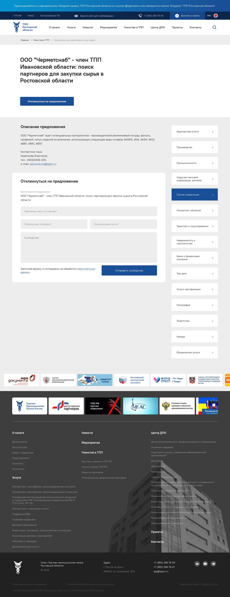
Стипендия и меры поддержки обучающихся (175, 506)
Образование (158, 466)
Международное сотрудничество (169, 517)
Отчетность (18, 468)
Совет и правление (22, 452)
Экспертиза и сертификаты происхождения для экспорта (43, 486)
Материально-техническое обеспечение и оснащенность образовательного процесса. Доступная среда (182, 484)
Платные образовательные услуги (170, 490)
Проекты (177, 27)
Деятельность (19, 441)
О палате (54, 27)
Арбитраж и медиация (24, 541)
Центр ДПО (158, 27)
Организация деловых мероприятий (32, 535)
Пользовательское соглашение (29, 584)
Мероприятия (108, 27)
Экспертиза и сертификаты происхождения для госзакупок (45, 492)
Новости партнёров (92, 472)
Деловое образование (24, 524)
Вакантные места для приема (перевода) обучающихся (181, 501)
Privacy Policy (71, 590)
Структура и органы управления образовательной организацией (178, 454)
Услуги (71, 27)
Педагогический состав (164, 477)
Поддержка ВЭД (21, 514)
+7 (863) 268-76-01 (164, 566)
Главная (25, 40)
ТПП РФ (17, 15)
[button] (195, 131)
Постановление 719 (50, 15)
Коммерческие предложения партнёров (74, 40)
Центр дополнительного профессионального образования (183, 441)
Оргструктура (19, 447)
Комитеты (17, 463)
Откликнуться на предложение (47, 101)
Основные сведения (162, 447)
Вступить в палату (190, 15)
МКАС (31, 15)
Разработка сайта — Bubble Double (199, 584)
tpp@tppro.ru (161, 571)
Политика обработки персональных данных (91, 584)
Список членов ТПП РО (94, 466)
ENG (209, 15)
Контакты (195, 27)
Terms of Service (90, 590)
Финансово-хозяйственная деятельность (173, 496)
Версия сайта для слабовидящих (97, 15)
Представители (20, 458)
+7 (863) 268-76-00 (153, 15)
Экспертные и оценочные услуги (30, 508)
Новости (88, 27)
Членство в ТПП (134, 27)
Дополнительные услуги (25, 546)
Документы (157, 460)
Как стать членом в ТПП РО (97, 461)
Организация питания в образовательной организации (181, 512)
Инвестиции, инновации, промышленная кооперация (41, 530)
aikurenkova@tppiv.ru (43, 164)
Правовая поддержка (23, 519)
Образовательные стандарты (167, 523)
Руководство (158, 471)
